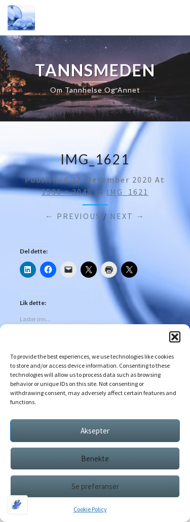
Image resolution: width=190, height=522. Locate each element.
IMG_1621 (127, 192)
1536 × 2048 (67, 192)
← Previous (73, 216)
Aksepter (95, 431)
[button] (175, 337)
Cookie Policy (90, 509)
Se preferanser (95, 486)
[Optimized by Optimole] (18, 504)
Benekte (95, 458)
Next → (127, 216)
